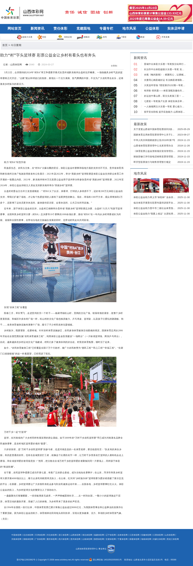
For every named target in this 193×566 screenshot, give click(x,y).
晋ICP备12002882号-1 (27, 560)
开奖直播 (163, 37)
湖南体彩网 (28, 539)
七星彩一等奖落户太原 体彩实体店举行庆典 (166, 101)
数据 (140, 37)
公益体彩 (152, 28)
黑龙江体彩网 (173, 539)
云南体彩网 (87, 539)
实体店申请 (176, 28)
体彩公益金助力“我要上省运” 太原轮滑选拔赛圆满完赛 (161, 213)
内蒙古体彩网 (159, 539)
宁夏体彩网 (123, 539)
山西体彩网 (75, 535)
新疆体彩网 (134, 539)
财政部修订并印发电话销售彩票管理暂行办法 (157, 156)
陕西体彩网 (99, 539)
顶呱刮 (83, 37)
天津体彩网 (40, 535)
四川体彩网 (64, 539)
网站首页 (14, 28)
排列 (101, 37)
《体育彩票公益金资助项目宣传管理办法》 (156, 151)
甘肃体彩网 (111, 539)
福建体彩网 (99, 535)
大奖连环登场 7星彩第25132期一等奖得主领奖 (168, 85)
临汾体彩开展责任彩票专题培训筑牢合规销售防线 (159, 202)
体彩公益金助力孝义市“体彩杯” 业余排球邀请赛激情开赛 (163, 197)
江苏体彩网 (134, 535)
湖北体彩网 (87, 535)
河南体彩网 (16, 539)
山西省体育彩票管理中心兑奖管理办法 (153, 145)
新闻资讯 (37, 28)
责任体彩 (60, 28)
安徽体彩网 (146, 535)
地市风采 (129, 28)
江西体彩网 (158, 535)
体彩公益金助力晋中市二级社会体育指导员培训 (158, 208)
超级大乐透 (24, 37)
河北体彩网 (52, 535)
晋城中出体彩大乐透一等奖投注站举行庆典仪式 (168, 64)
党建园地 (83, 28)
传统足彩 (64, 37)
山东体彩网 (170, 535)
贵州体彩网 (75, 539)
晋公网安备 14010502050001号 (105, 560)
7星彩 (121, 37)
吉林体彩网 (123, 535)
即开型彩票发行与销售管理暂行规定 (152, 162)
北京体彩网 (28, 535)
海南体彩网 (146, 539)
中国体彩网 (16, 535)
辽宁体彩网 (111, 535)
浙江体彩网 (64, 535)
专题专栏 (106, 28)
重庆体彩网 (52, 539)
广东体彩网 (40, 539)
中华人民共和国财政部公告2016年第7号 (154, 140)
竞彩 (41, 37)
